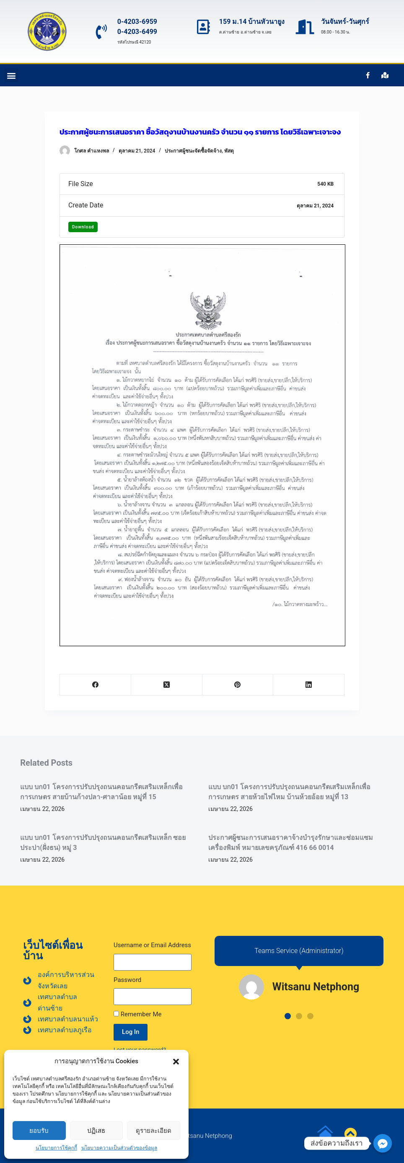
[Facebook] (95, 685)
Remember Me (137, 1014)
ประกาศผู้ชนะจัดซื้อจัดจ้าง (193, 151)
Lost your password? (140, 1049)
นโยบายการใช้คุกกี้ (56, 1148)
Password (127, 980)
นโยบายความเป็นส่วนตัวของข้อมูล (119, 1148)
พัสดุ (229, 151)
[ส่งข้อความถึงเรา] (382, 1143)
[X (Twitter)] (166, 685)
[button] (176, 1061)
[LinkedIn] (308, 685)
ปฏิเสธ (96, 1130)
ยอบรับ (39, 1130)
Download (83, 227)
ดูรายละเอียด (153, 1130)
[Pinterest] (238, 685)
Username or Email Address (152, 945)
